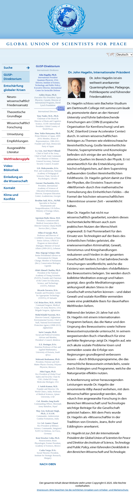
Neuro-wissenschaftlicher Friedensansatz (18, 101)
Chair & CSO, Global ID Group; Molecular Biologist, (47, 376)
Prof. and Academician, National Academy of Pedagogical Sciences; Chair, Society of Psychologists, (47, 173)
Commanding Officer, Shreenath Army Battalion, (47, 404)
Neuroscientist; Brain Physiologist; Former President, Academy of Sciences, (47, 442)
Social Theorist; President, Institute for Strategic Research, (47, 454)
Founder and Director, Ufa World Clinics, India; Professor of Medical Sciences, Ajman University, (47, 391)
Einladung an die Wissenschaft (16, 179)
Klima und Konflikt (11, 197)
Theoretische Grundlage (16, 114)
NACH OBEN (48, 464)
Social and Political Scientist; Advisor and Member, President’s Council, (47, 336)
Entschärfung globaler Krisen (14, 88)
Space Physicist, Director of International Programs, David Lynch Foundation (47, 100)
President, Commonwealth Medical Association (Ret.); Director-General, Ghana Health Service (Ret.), (47, 223)
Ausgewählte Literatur (16, 150)
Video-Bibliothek (11, 168)
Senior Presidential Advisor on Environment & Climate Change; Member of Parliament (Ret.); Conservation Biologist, (47, 259)
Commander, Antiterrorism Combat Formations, (47, 415)
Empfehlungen (17, 141)
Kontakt (9, 188)
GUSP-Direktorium (12, 77)
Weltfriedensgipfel (17, 159)
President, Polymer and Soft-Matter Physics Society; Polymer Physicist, (47, 363)
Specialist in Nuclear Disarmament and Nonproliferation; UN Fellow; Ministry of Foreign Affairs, (47, 207)
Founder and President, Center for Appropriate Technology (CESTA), (47, 294)
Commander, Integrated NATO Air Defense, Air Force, (47, 428)
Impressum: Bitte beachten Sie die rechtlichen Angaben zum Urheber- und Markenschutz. (83, 490)
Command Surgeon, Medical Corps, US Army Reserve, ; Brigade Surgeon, (47, 306)
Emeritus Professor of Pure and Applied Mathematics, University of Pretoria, (47, 349)
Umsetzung (15, 134)
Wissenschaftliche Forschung (18, 125)
